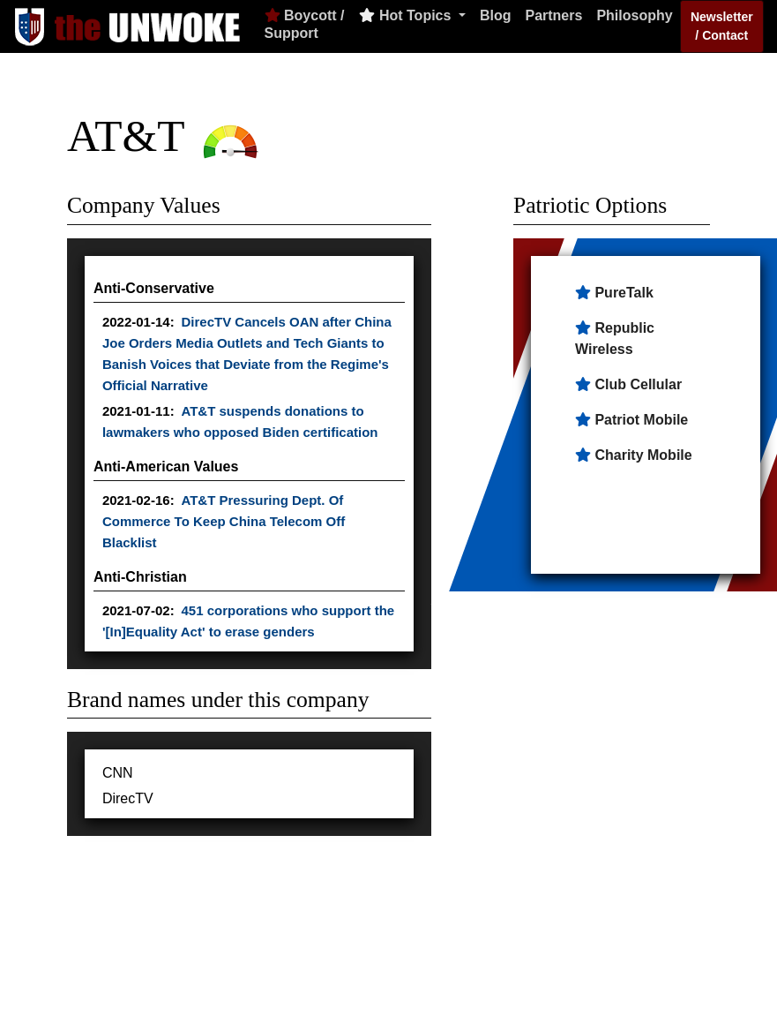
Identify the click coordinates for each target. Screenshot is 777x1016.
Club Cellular (638, 384)
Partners (553, 15)
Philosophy (634, 15)
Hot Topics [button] (406, 15)
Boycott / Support (305, 24)
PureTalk (623, 292)
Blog (496, 15)
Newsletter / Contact (722, 26)
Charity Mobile (642, 455)
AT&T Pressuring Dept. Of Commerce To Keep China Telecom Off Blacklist (223, 521)
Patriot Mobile (641, 419)
